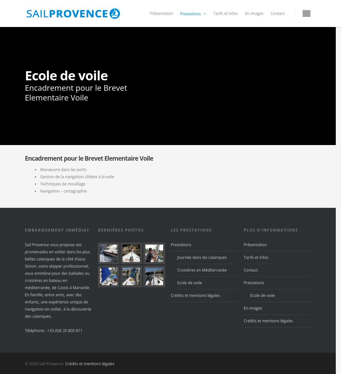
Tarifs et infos (225, 13)
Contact (277, 13)
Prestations (193, 14)
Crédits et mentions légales (195, 295)
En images (254, 13)
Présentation (161, 13)
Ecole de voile (189, 283)
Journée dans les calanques (202, 257)
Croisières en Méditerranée (202, 270)
